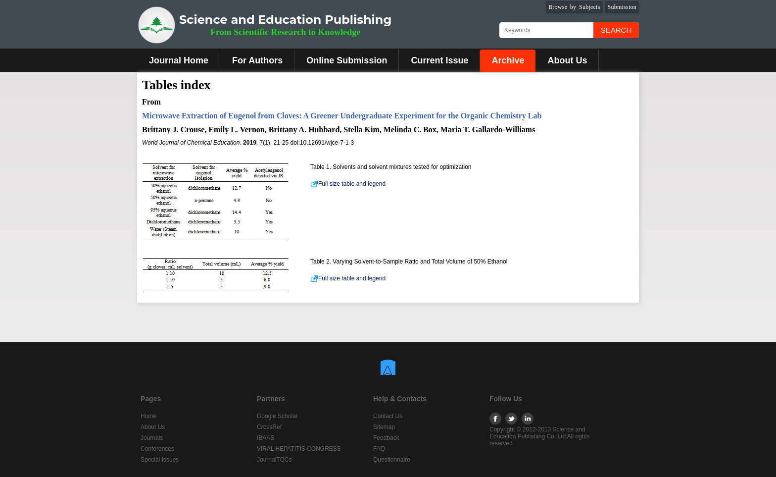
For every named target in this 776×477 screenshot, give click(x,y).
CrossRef (269, 427)
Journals (152, 437)
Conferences (157, 448)
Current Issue (439, 60)
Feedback (386, 437)
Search (616, 30)
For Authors (257, 60)
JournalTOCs (274, 459)
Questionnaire (391, 459)
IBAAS (265, 437)
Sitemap (384, 427)
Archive (507, 60)
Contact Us (387, 416)
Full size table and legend (348, 183)
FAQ (379, 448)
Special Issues (160, 459)
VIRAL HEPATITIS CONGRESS (299, 448)
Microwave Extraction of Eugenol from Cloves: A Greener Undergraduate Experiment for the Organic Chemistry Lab (341, 115)
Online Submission (346, 60)
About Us (567, 60)
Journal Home (178, 60)
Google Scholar (277, 416)
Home (148, 416)
